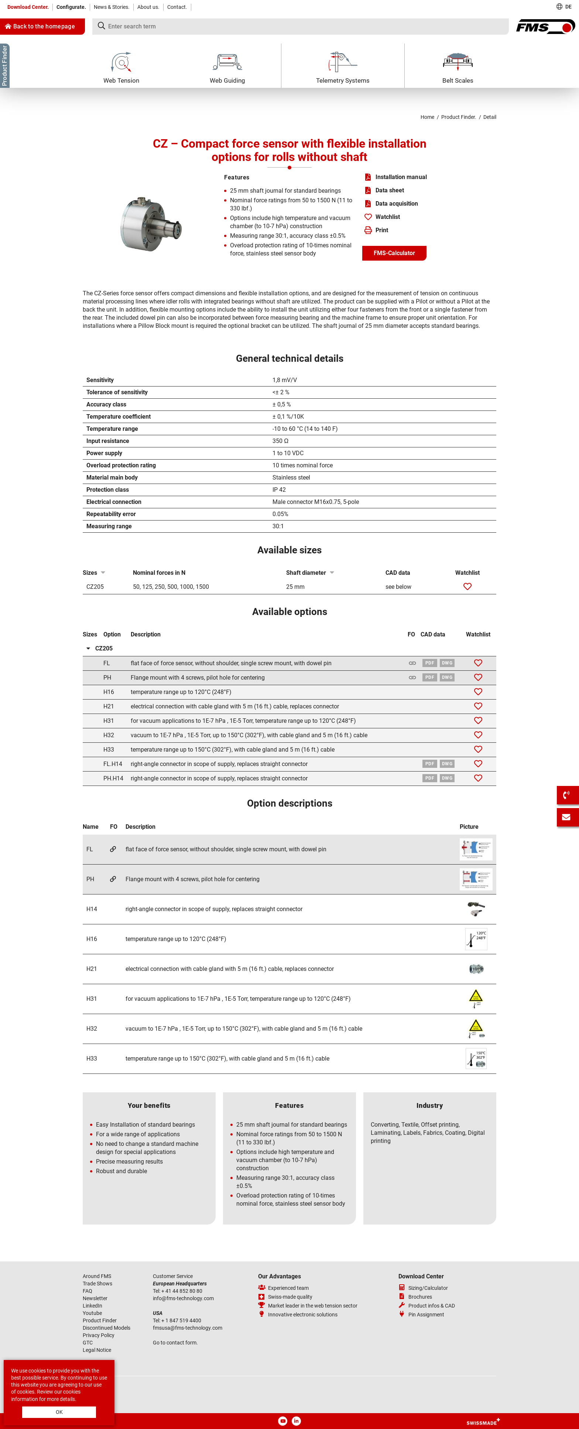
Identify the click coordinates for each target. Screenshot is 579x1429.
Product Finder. (458, 117)
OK (59, 1412)
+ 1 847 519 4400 (181, 1320)
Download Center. (28, 7)
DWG (447, 663)
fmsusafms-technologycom (187, 1328)
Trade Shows (97, 1284)
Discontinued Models (106, 1328)
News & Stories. (112, 7)
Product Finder (100, 1320)
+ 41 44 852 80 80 (182, 1291)
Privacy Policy (98, 1335)
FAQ (87, 1291)
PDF (429, 663)
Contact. (177, 7)
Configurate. (71, 7)
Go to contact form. (175, 1343)
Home (427, 117)
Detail (489, 117)
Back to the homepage (40, 26)
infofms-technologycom (183, 1298)
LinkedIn (92, 1306)
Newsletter (95, 1298)
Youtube (92, 1313)
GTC (88, 1343)
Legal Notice (97, 1350)
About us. (148, 7)
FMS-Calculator (394, 253)
